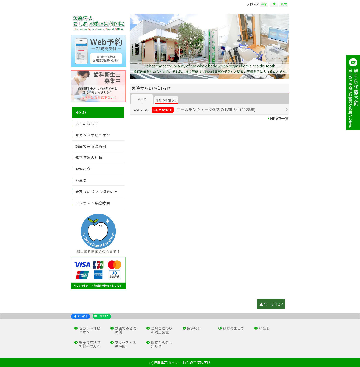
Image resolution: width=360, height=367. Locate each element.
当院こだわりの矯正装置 (161, 330)
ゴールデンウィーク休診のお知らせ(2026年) (216, 109)
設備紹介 (83, 168)
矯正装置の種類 (88, 157)
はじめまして (86, 123)
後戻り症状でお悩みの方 (96, 191)
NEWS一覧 (279, 118)
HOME (81, 112)
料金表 (81, 179)
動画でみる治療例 (90, 146)
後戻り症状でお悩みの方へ (89, 344)
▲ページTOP (271, 304)
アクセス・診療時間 (92, 202)
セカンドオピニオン (92, 134)
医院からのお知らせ (161, 344)
